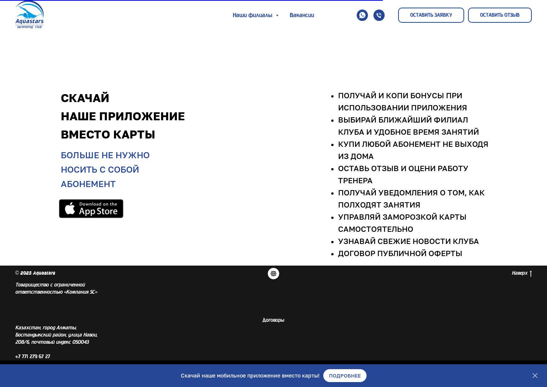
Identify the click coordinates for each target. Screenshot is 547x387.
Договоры (273, 320)
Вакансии (302, 15)
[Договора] (273, 273)
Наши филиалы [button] (253, 15)
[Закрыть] (535, 375)
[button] (362, 15)
